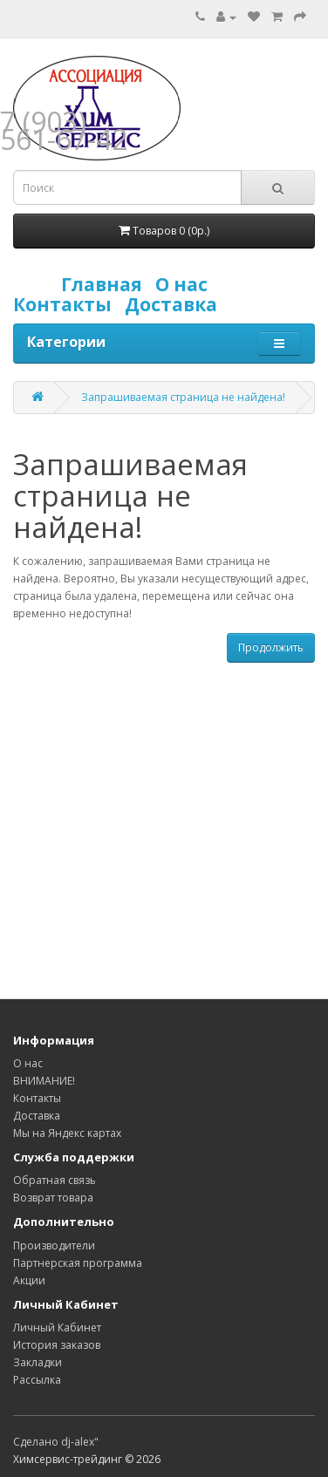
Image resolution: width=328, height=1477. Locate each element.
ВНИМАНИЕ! (44, 1080)
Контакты (66, 304)
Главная (106, 284)
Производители (54, 1245)
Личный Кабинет (57, 1327)
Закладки (37, 1362)
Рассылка (37, 1379)
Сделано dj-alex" (56, 1441)
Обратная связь (54, 1180)
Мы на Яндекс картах (67, 1133)
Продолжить (271, 647)
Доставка (175, 304)
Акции (29, 1280)
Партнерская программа (77, 1263)
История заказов (56, 1344)
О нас (185, 284)
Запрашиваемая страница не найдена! (183, 397)
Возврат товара (53, 1197)
